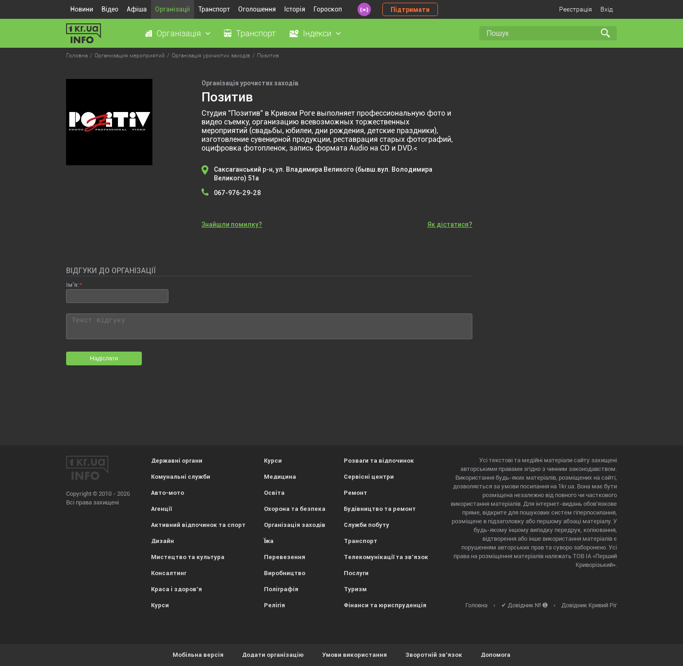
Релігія (274, 605)
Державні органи (176, 460)
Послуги (356, 573)
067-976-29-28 (237, 192)
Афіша (137, 9)
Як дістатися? (449, 224)
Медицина (280, 476)
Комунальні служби (180, 476)
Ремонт (355, 492)
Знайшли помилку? (232, 224)
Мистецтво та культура (187, 557)
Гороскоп (328, 9)
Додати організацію (273, 654)
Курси (160, 605)
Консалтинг (168, 573)
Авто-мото (167, 492)
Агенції (161, 508)
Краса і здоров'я (176, 589)
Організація (179, 33)
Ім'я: (72, 284)
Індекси (317, 33)
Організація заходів (294, 524)
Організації (172, 9)
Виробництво (284, 573)
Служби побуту (366, 524)
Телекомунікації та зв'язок (386, 557)
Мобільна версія (198, 654)
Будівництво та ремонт (380, 508)
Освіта (274, 492)
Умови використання (354, 654)
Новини (81, 9)
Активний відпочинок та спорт (198, 524)
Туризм (355, 589)
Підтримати (410, 9)
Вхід (606, 9)
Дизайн (162, 540)
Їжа (269, 540)
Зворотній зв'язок (433, 654)
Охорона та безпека (294, 508)
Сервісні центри (369, 476)
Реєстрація (575, 9)
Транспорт (214, 9)
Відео (109, 9)
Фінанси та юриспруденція (385, 605)
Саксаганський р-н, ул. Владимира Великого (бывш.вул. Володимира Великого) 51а (323, 174)
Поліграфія (281, 589)
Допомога (495, 654)
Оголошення (257, 9)
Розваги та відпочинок (379, 460)
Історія (294, 9)
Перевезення (284, 557)
